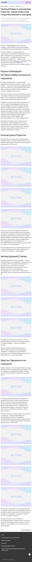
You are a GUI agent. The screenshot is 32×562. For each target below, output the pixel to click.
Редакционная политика (8, 546)
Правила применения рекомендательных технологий (13, 549)
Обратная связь (5, 540)
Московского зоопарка (20, 60)
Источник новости (26, 529)
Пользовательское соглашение (10, 537)
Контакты (4, 543)
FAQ (2, 535)
